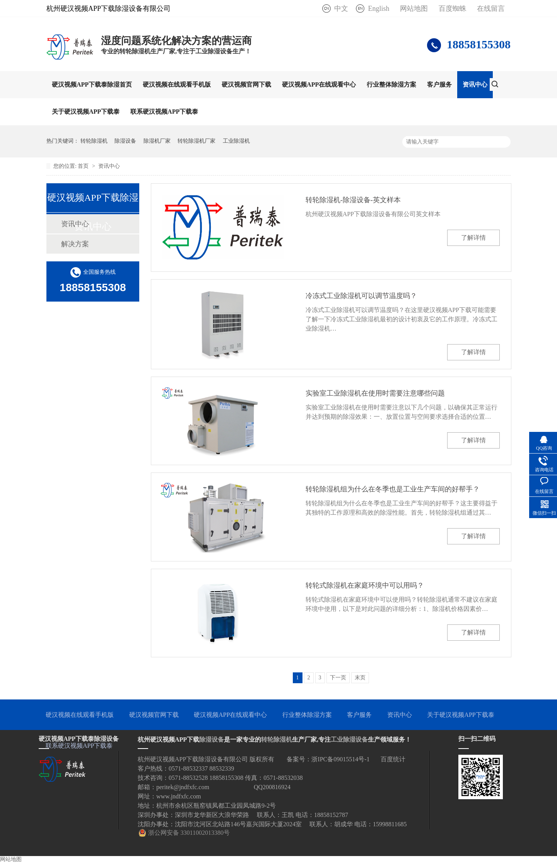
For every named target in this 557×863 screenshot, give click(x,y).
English (378, 8)
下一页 (338, 678)
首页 (84, 166)
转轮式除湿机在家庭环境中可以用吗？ (365, 585)
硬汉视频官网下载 (246, 84)
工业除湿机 (236, 141)
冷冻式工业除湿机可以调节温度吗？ (361, 296)
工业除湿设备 (349, 739)
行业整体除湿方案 (391, 84)
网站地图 (414, 8)
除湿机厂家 (157, 141)
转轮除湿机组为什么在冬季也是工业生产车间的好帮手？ (393, 489)
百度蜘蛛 (452, 8)
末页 (360, 678)
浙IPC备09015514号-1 (340, 759)
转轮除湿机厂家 (196, 141)
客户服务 (439, 84)
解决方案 (75, 244)
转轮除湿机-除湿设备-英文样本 (353, 200)
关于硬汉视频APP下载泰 (86, 111)
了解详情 (473, 237)
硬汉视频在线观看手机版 (177, 84)
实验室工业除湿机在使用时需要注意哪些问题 (375, 393)
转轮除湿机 (94, 141)
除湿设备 (125, 141)
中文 (341, 8)
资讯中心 (475, 84)
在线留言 (491, 8)
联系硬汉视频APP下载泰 (164, 111)
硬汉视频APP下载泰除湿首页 (92, 84)
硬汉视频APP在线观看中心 (319, 84)
